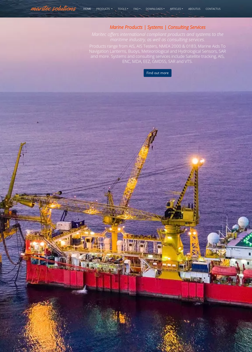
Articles (175, 9)
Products (103, 9)
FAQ (136, 9)
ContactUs (213, 9)
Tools (122, 9)
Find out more (157, 73)
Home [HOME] (87, 9)
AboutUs (194, 9)
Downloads (154, 9)
